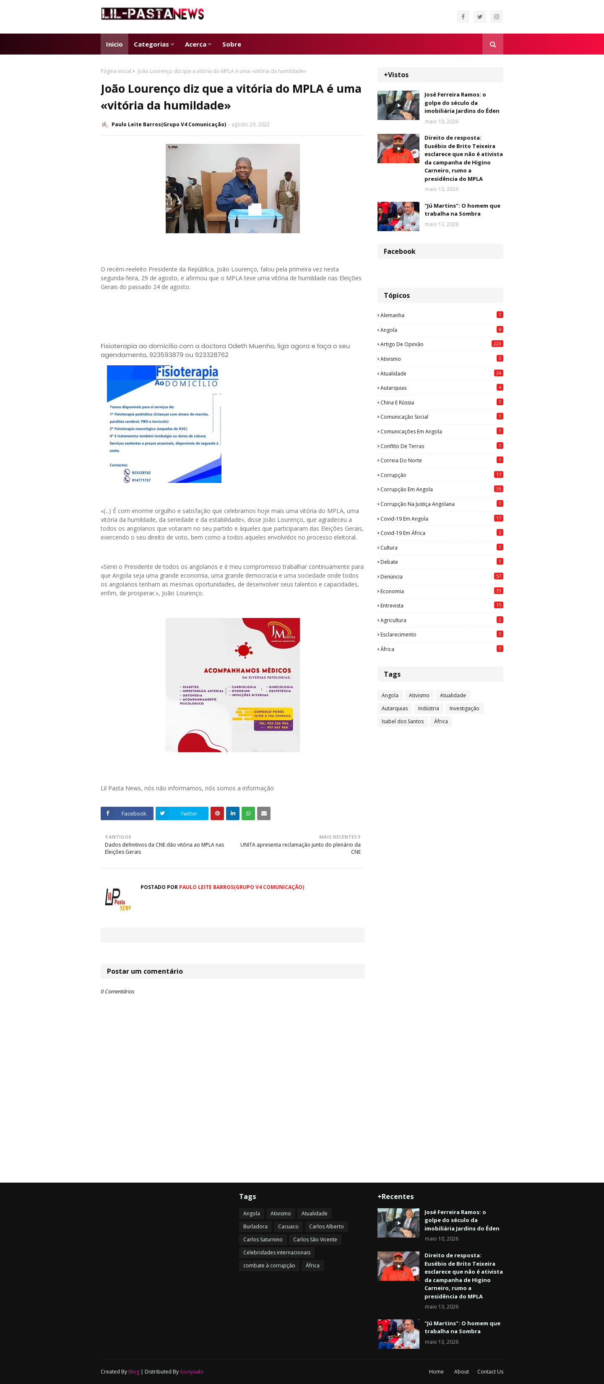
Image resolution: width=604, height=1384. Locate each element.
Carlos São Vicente (315, 1239)
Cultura (441, 547)
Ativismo (441, 358)
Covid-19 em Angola (441, 518)
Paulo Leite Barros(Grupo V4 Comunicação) (169, 124)
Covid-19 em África (441, 533)
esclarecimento (441, 634)
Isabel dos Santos (403, 721)
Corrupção (441, 475)
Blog (133, 1371)
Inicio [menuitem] (114, 44)
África (441, 649)
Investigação (464, 708)
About (461, 1371)
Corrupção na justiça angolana (441, 504)
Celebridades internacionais (276, 1252)
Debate (441, 562)
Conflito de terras (441, 446)
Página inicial (116, 71)
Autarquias (441, 387)
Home (436, 1371)
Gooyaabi (191, 1371)
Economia (441, 591)
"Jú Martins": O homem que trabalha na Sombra (462, 210)
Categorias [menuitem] (151, 44)
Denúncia (441, 576)
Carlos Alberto (326, 1226)
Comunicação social (441, 416)
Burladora (255, 1226)
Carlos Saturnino (263, 1239)
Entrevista (441, 605)
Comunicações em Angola (441, 431)
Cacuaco (288, 1226)
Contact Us (490, 1371)
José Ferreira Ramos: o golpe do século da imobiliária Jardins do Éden (462, 103)
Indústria (428, 708)
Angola (441, 330)
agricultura (441, 620)
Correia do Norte (441, 460)
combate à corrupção (269, 1265)
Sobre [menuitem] (231, 44)
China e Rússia (441, 402)
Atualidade (441, 373)
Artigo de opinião (441, 344)
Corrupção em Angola (441, 489)
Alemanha (441, 315)
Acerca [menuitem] (195, 44)
